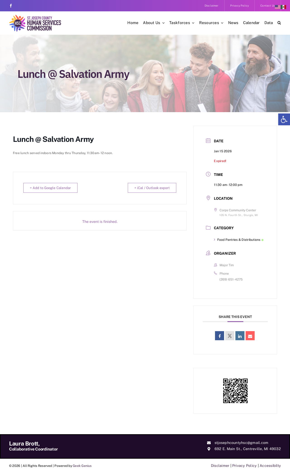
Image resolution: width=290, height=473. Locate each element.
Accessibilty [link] (270, 465)
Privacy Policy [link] (244, 465)
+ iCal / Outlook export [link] (152, 188)
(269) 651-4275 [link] (231, 279)
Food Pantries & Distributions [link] (238, 239)
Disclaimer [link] (220, 465)
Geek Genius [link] (82, 466)
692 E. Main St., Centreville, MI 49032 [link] (248, 449)
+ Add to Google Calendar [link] (50, 188)
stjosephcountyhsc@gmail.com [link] (241, 443)
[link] (284, 119)
